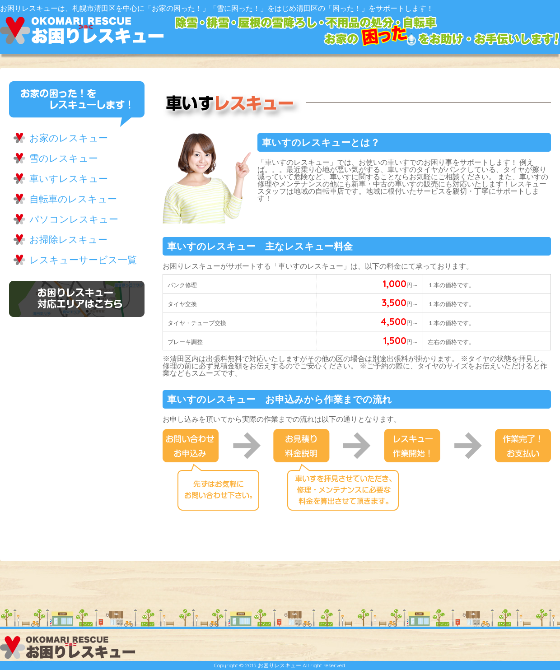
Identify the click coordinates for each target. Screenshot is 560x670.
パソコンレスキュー (73, 219)
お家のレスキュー (68, 138)
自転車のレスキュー (73, 199)
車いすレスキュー (68, 178)
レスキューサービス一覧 (83, 259)
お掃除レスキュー (68, 239)
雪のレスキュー (63, 158)
